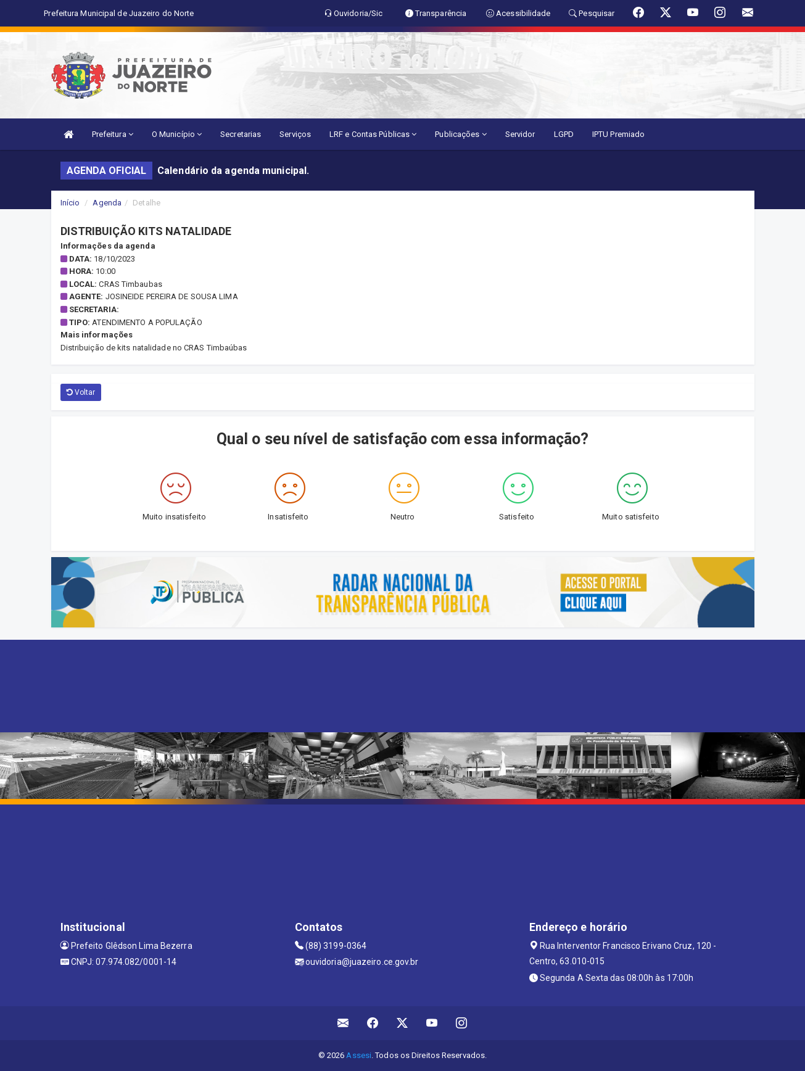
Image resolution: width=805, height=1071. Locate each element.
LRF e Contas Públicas (372, 134)
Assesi (358, 1055)
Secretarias (240, 134)
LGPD (564, 134)
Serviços (295, 134)
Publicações (460, 134)
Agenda (107, 202)
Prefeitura (112, 134)
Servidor (520, 134)
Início (70, 202)
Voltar (81, 392)
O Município (177, 134)
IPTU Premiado (618, 134)
